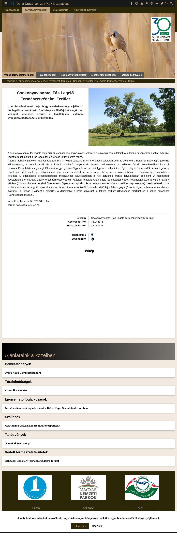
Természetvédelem (36, 9)
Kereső (36, 507)
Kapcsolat (88, 507)
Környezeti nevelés (85, 9)
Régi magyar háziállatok (73, 75)
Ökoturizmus (60, 9)
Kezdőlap (10, 80)
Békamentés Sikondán (103, 75)
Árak (140, 507)
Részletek (97, 525)
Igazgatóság (12, 9)
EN (166, 3)
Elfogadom (80, 526)
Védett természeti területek (19, 75)
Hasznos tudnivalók (131, 75)
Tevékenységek (46, 75)
